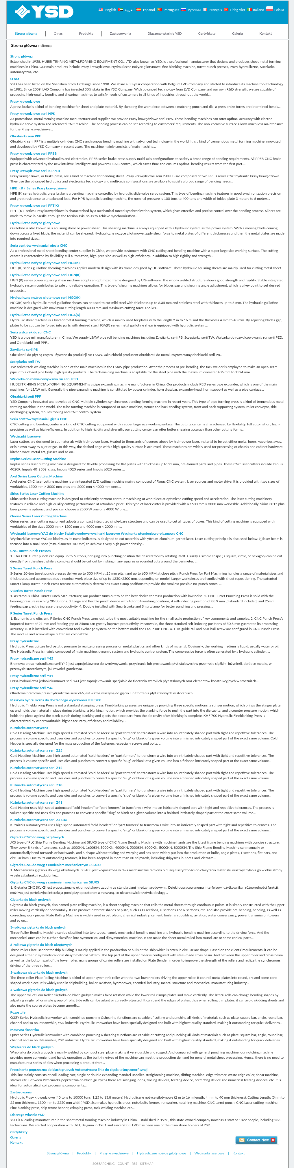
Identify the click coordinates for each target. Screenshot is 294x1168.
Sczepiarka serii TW (25, 361)
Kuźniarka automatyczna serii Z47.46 (38, 820)
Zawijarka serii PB (24, 349)
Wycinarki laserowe (25, 436)
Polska (279, 10)
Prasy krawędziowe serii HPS (32, 113)
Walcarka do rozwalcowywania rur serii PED (44, 379)
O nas (58, 33)
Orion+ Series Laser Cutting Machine (38, 516)
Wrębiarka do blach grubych (32, 1047)
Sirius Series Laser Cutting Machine (37, 493)
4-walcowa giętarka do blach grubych (39, 990)
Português (171, 10)
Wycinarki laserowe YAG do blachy (37, 533)
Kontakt (265, 33)
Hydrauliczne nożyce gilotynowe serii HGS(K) (45, 263)
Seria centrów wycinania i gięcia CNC (38, 245)
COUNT (123, 1163)
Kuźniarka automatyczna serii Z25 (36, 750)
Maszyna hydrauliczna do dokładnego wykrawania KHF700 (55, 700)
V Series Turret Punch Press (31, 590)
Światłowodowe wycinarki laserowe (92, 533)
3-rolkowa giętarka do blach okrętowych (41, 944)
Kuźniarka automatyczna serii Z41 (36, 802)
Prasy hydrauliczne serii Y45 (31, 658)
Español (149, 10)
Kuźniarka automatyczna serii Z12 (36, 767)
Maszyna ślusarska (24, 1029)
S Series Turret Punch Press (31, 568)
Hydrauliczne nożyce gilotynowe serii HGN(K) (45, 275)
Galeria (237, 33)
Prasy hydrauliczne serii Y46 (31, 688)
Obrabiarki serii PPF (25, 136)
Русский (194, 10)
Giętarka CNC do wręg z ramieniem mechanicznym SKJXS (54, 882)
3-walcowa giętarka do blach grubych (39, 972)
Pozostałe (17, 1012)
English (110, 10)
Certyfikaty (207, 33)
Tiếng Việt (237, 10)
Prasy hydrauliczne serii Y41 (31, 676)
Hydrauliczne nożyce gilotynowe (35, 223)
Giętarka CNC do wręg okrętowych (37, 837)
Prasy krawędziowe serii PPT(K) (34, 205)
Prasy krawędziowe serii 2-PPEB (35, 171)
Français (215, 10)
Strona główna (26, 33)
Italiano (258, 10)
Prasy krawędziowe (25, 101)
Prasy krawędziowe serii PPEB (33, 153)
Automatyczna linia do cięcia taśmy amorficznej (111, 1069)
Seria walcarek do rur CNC (30, 332)
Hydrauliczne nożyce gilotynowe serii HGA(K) (45, 315)
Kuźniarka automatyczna (29, 728)
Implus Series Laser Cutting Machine (38, 459)
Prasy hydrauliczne (24, 641)
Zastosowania (120, 33)
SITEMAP (146, 1163)
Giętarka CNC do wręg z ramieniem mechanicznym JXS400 (55, 865)
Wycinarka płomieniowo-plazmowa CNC (152, 533)
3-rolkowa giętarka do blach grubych (38, 927)
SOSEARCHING (104, 1163)
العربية (129, 10)
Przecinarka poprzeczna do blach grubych (42, 1069)
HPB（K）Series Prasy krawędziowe (38, 188)
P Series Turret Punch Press (31, 613)
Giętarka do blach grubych (30, 899)
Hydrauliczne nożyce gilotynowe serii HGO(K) (45, 297)
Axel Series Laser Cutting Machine (36, 476)
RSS (134, 1163)
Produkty (86, 33)
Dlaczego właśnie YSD (164, 33)
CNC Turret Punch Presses (30, 551)
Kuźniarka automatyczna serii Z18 (36, 785)
